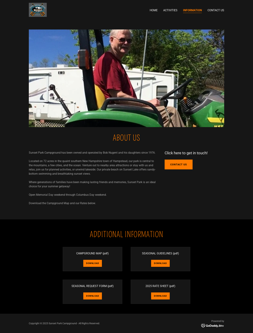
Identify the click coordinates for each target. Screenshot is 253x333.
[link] (38, 9)
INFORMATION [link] (192, 10)
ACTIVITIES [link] (170, 10)
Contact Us (178, 164)
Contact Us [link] (215, 10)
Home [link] (154, 10)
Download (92, 263)
